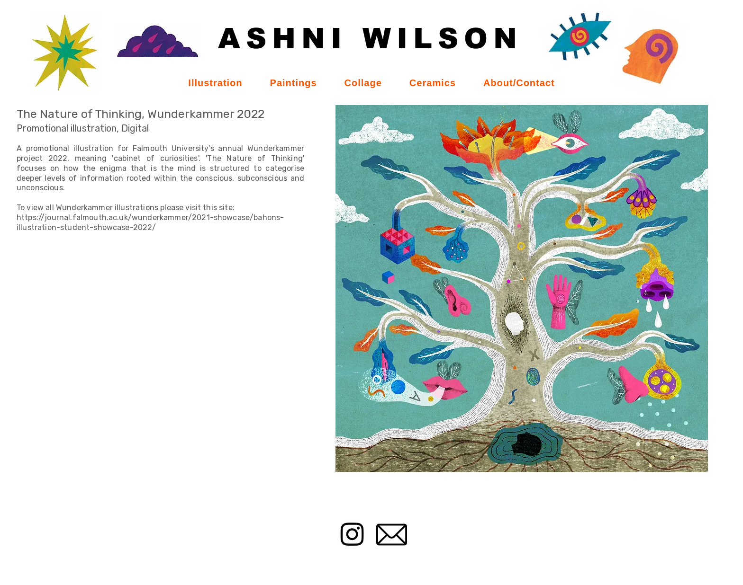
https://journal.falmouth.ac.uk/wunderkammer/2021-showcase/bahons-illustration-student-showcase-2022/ (150, 222)
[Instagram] (352, 533)
